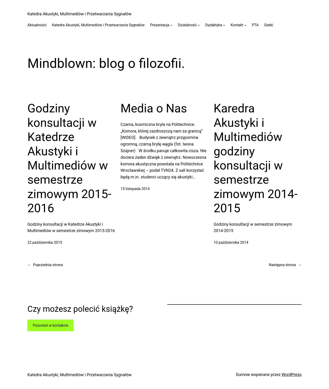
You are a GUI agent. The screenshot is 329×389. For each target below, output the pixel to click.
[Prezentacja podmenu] (171, 25)
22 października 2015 (44, 242)
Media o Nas (154, 108)
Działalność (187, 25)
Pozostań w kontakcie (50, 325)
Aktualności (37, 25)
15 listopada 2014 (135, 189)
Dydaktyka (213, 25)
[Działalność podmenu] (199, 25)
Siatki (268, 25)
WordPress (292, 374)
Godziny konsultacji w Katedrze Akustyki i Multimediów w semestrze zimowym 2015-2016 (69, 158)
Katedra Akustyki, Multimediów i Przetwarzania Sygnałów (79, 13)
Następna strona (285, 265)
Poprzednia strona (45, 265)
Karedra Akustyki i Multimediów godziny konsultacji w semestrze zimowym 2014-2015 (255, 158)
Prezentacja (159, 25)
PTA (255, 25)
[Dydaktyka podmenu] (224, 25)
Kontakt (237, 25)
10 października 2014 (231, 242)
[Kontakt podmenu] (245, 25)
